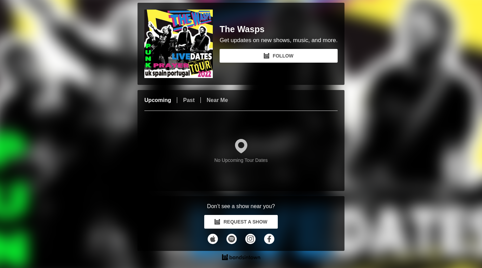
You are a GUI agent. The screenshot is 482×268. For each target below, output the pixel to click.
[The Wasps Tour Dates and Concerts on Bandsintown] (241, 258)
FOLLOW (279, 56)
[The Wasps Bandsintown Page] (182, 44)
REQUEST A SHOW (240, 222)
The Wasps (242, 29)
